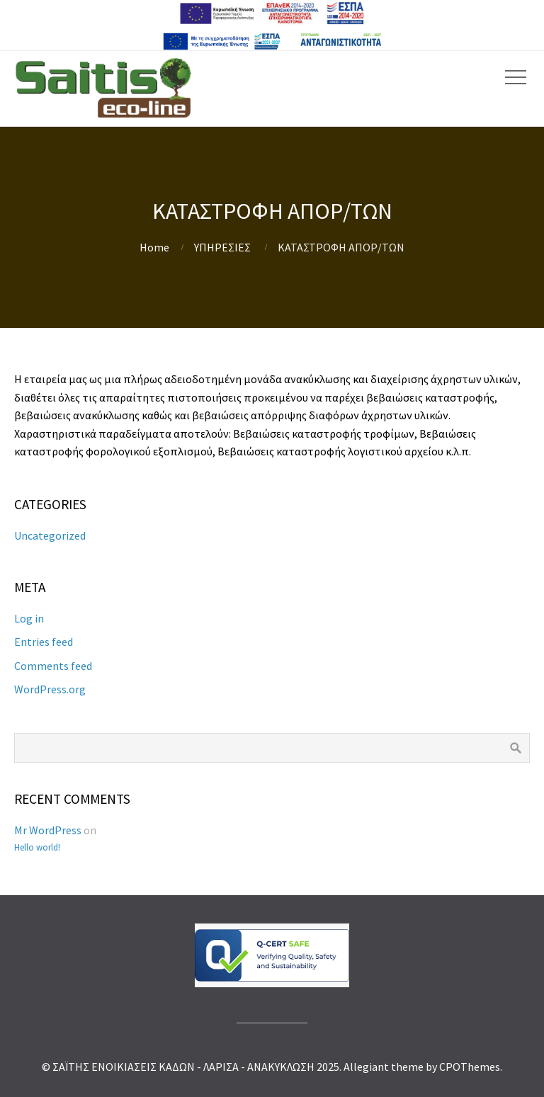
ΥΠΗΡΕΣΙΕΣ (222, 247)
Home (154, 247)
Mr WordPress (47, 830)
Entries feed (43, 642)
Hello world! (37, 847)
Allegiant (366, 1066)
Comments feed (53, 666)
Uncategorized (50, 535)
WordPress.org (50, 689)
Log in (29, 618)
